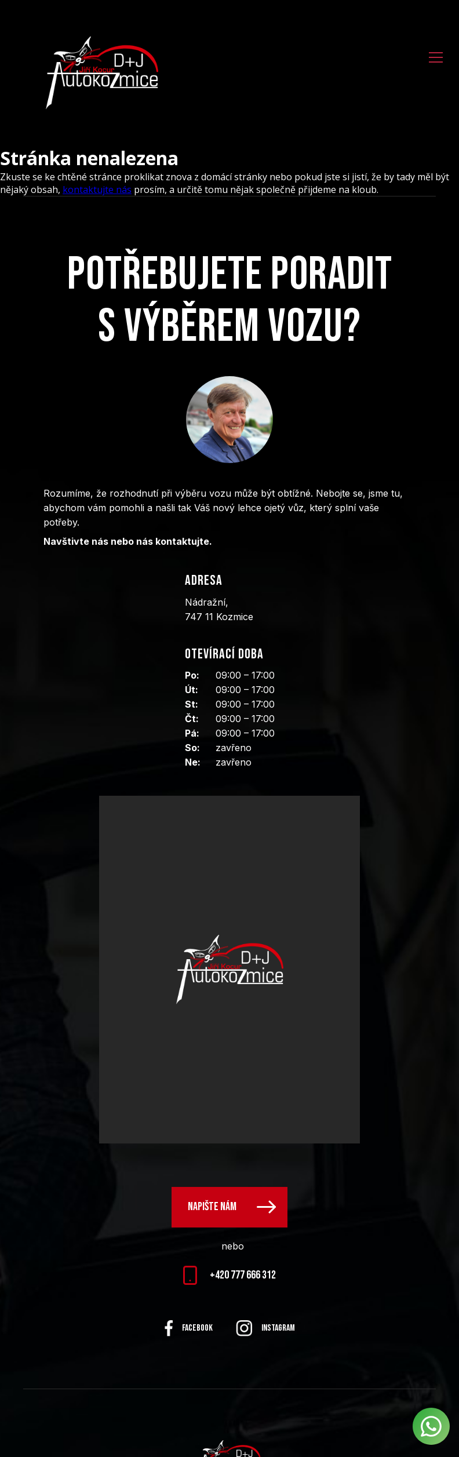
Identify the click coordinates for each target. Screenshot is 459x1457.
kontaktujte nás (97, 189)
